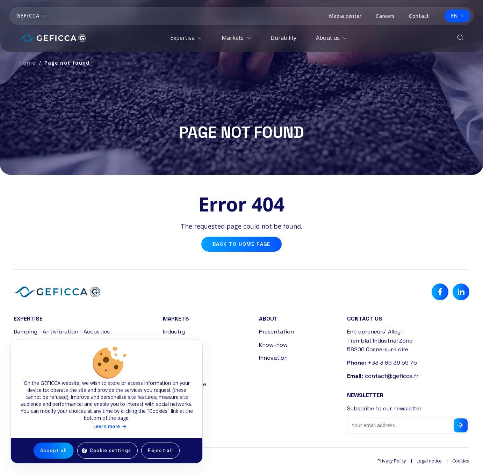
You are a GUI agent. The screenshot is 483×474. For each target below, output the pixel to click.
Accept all (53, 450)
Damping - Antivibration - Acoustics (62, 331)
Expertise (183, 38)
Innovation (273, 357)
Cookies (460, 461)
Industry (174, 331)
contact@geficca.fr (391, 376)
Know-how (273, 345)
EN (454, 15)
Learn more (106, 426)
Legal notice (429, 461)
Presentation (276, 331)
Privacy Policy (391, 461)
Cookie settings (110, 450)
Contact (419, 16)
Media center (345, 16)
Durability (283, 38)
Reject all (160, 450)
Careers (385, 16)
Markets (233, 38)
